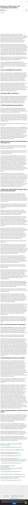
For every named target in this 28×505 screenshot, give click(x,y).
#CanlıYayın (2, 443)
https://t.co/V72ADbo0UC (5, 445)
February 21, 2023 (17, 447)
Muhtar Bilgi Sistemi (14, 498)
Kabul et (14, 503)
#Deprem (12, 443)
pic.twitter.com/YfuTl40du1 (15, 453)
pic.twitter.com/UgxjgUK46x (20, 460)
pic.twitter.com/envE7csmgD (5, 469)
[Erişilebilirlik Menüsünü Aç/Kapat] (26, 503)
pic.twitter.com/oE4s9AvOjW (13, 478)
